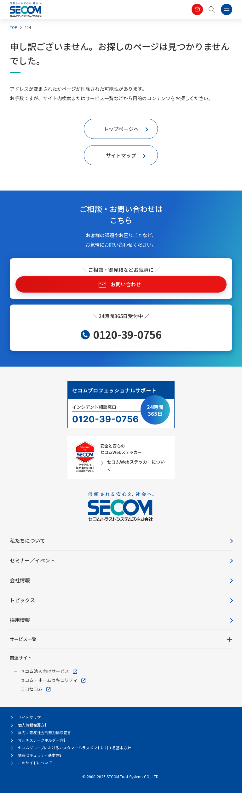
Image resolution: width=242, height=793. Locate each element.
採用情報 (20, 620)
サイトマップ (29, 717)
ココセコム (31, 689)
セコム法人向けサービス (44, 671)
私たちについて (27, 540)
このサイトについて (35, 762)
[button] (212, 9)
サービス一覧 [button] (23, 639)
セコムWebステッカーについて (136, 465)
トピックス (22, 600)
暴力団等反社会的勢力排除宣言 (44, 732)
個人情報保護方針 (33, 724)
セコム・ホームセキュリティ (49, 680)
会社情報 (20, 580)
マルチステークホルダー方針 (42, 740)
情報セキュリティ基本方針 (40, 755)
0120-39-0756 (127, 334)
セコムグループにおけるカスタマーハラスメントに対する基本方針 (74, 747)
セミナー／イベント (32, 560)
